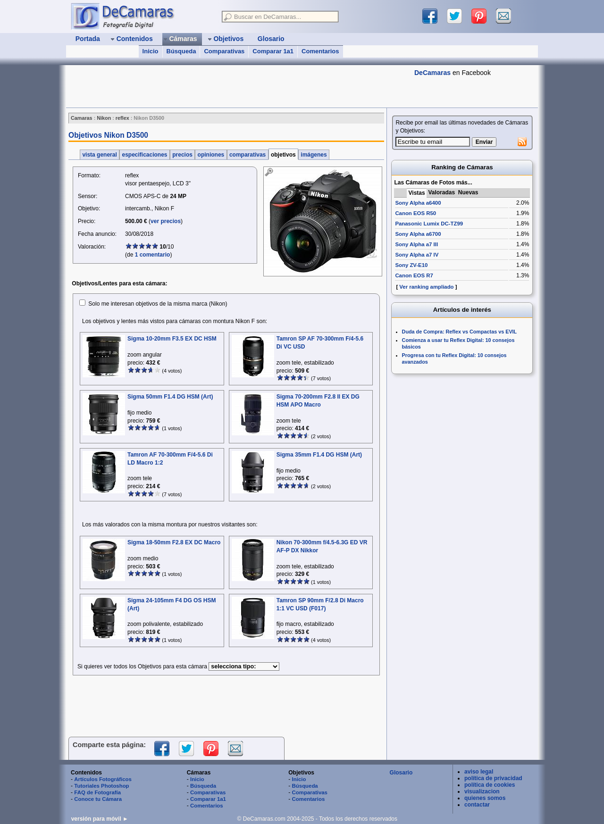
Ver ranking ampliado (426, 287)
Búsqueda (181, 51)
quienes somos (484, 798)
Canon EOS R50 (415, 213)
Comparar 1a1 (273, 51)
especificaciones (144, 154)
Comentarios (320, 51)
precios (182, 154)
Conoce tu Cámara (98, 799)
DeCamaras (432, 72)
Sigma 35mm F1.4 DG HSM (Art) (319, 454)
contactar (477, 804)
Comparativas (224, 51)
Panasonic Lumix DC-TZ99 (429, 223)
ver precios (166, 221)
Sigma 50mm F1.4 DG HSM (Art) (170, 396)
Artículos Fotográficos (103, 779)
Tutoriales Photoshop (101, 786)
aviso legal (478, 771)
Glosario (401, 772)
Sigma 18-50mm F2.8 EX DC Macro (173, 542)
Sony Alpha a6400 (418, 203)
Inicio (151, 51)
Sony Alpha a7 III (416, 244)
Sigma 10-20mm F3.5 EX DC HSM (172, 338)
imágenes (313, 154)
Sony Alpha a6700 (418, 234)
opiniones (211, 154)
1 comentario (152, 254)
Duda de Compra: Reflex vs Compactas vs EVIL (459, 331)
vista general (99, 154)
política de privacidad (493, 778)
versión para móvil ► (99, 819)
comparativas (248, 154)
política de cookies (489, 785)
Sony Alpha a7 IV (416, 255)
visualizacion (482, 791)
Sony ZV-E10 (411, 265)
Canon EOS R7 (414, 275)
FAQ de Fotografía (97, 792)
